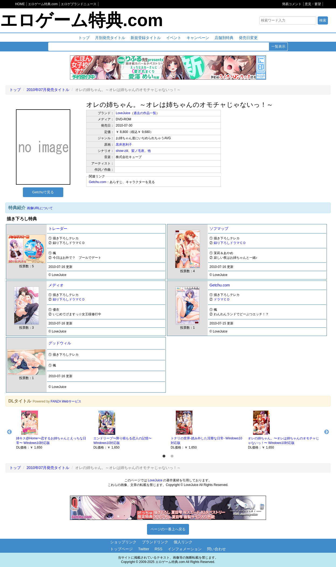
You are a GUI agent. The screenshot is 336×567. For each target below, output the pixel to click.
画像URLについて (40, 208)
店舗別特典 (224, 38)
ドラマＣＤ (222, 299)
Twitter (143, 549)
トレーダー (57, 228)
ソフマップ (218, 228)
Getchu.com (97, 182)
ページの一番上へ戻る (168, 529)
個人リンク (183, 542)
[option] (52, 429)
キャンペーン (198, 38)
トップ (84, 38)
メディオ (56, 285)
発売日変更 (248, 38)
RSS (158, 549)
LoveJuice (123, 113)
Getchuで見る (43, 192)
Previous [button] (9, 432)
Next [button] (326, 432)
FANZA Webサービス (66, 401)
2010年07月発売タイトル (48, 90)
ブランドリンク (155, 542)
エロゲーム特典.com (81, 20)
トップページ (121, 549)
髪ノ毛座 (137, 151)
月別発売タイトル (110, 38)
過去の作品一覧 (145, 113)
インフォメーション (185, 549)
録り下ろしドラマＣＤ (230, 243)
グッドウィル (59, 343)
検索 (322, 20)
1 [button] (164, 456)
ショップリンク (123, 542)
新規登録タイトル (146, 38)
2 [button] (172, 456)
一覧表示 (278, 46)
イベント (173, 38)
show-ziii (122, 151)
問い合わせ (216, 549)
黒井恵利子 (124, 144)
